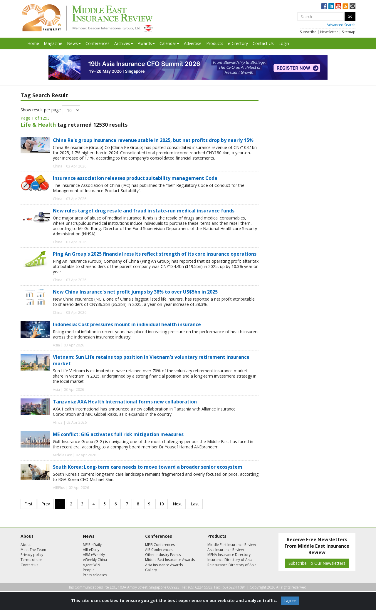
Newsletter (329, 31)
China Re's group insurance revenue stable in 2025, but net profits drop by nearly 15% (153, 140)
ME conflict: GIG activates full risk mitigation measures (118, 434)
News (74, 43)
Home (33, 43)
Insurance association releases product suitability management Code (135, 178)
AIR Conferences (158, 549)
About (26, 544)
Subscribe (308, 31)
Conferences (97, 43)
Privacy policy (32, 554)
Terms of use (31, 559)
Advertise (193, 43)
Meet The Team (33, 549)
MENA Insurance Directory (229, 554)
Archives (123, 43)
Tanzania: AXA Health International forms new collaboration (125, 401)
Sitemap (348, 31)
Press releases (95, 574)
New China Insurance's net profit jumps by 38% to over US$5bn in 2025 (135, 292)
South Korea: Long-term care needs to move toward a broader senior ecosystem (147, 467)
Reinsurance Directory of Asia (231, 564)
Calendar (169, 43)
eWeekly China (95, 559)
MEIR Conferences (160, 544)
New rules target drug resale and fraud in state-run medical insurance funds (143, 210)
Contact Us (263, 43)
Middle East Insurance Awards (170, 559)
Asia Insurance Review (225, 549)
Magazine (53, 43)
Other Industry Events (163, 554)
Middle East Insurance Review (231, 544)
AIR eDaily (91, 549)
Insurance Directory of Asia (229, 559)
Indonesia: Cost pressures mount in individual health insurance (127, 324)
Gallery (151, 569)
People (89, 569)
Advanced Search (341, 24)
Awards (146, 43)
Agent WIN (91, 564)
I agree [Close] (290, 600)
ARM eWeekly (94, 554)
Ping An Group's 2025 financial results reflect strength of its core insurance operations (154, 254)
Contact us (29, 564)
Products (214, 43)
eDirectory (238, 43)
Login (283, 43)
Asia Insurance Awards (164, 564)
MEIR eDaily (92, 544)
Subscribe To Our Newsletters (316, 563)
